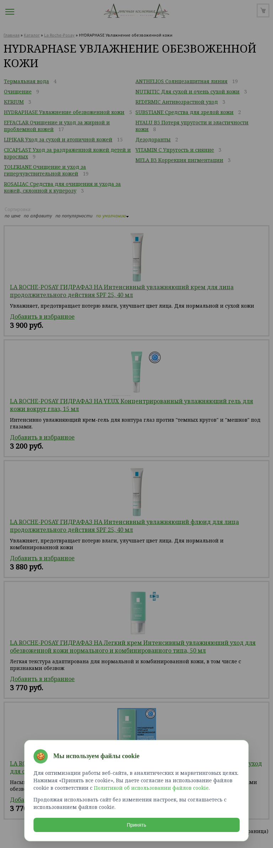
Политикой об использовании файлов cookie (151, 787)
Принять (136, 824)
